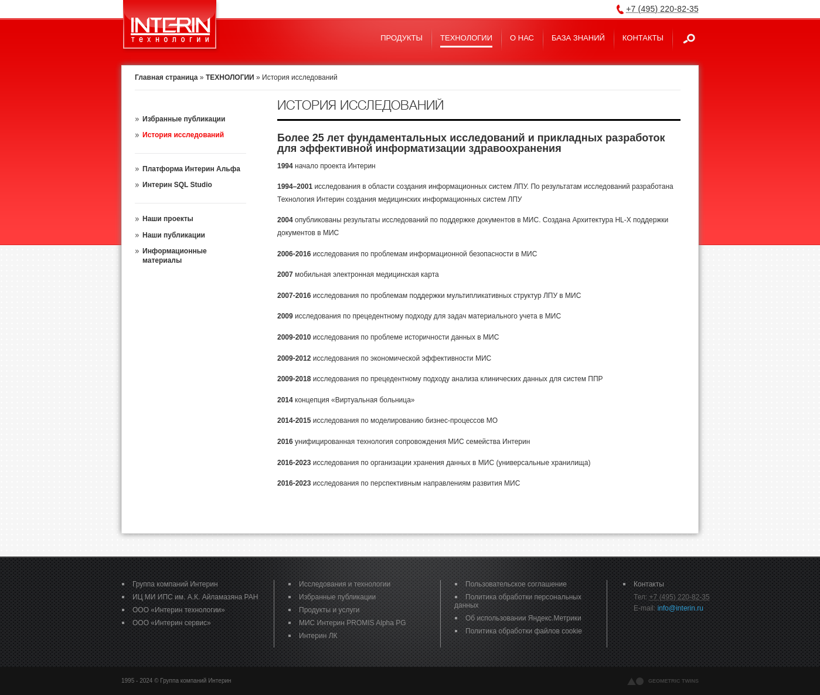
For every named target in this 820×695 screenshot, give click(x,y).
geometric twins (673, 681)
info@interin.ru (680, 608)
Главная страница (166, 77)
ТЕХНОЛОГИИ (230, 77)
